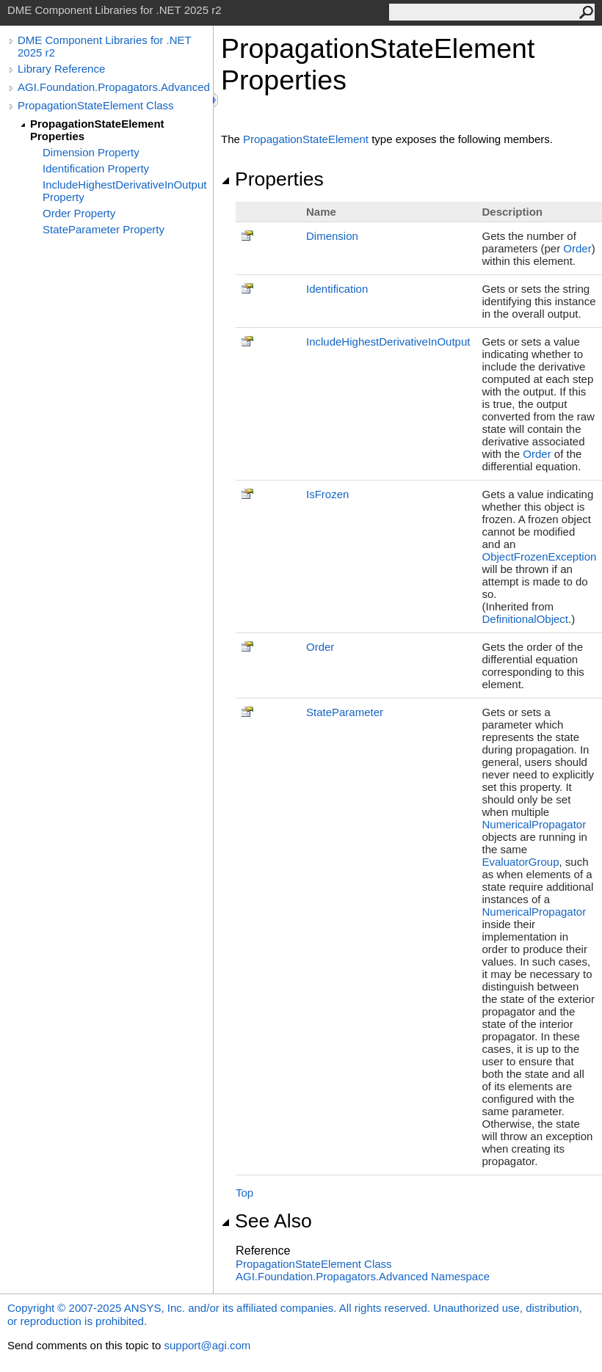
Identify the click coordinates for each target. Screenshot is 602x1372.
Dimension (332, 236)
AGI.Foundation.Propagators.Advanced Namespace (363, 1276)
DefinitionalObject (525, 619)
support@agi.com (207, 1345)
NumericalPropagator (534, 824)
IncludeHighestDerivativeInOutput (388, 341)
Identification (337, 288)
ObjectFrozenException (539, 556)
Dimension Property (91, 152)
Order (577, 248)
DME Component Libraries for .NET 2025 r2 (104, 46)
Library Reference (61, 68)
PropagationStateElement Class (96, 105)
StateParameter (344, 712)
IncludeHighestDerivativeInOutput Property (124, 190)
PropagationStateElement (306, 139)
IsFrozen (327, 494)
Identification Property (96, 168)
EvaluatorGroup (520, 861)
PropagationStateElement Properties (97, 129)
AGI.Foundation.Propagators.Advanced (114, 87)
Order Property (79, 213)
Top (244, 1192)
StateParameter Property (103, 229)
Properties (272, 179)
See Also (266, 1221)
